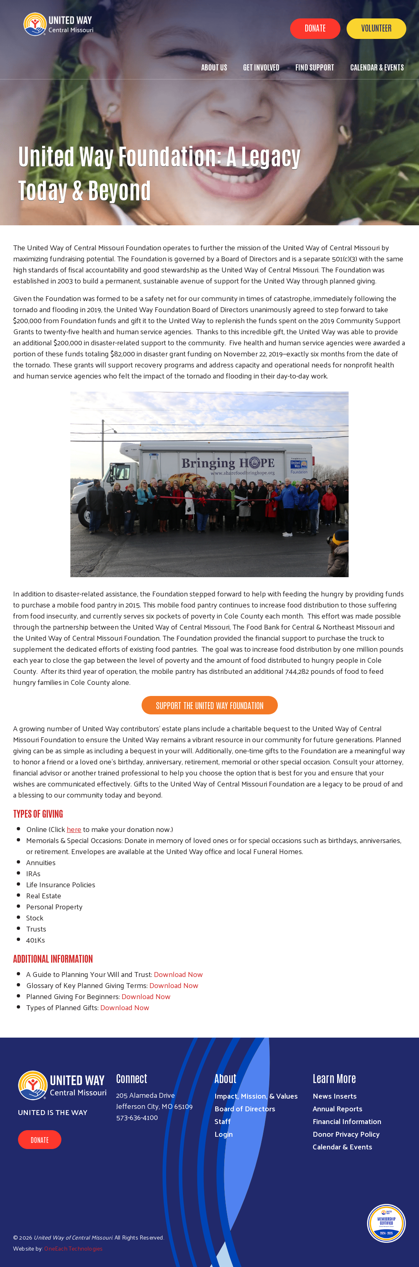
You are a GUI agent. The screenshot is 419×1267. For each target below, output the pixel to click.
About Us (214, 67)
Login (223, 1133)
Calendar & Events (377, 67)
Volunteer (376, 27)
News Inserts (335, 1095)
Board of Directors (244, 1108)
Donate (315, 27)
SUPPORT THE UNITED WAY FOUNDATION (210, 705)
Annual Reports (338, 1108)
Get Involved (261, 67)
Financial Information (347, 1121)
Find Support (314, 67)
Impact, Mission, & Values (256, 1095)
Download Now (178, 974)
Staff (222, 1121)
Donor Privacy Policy (346, 1133)
